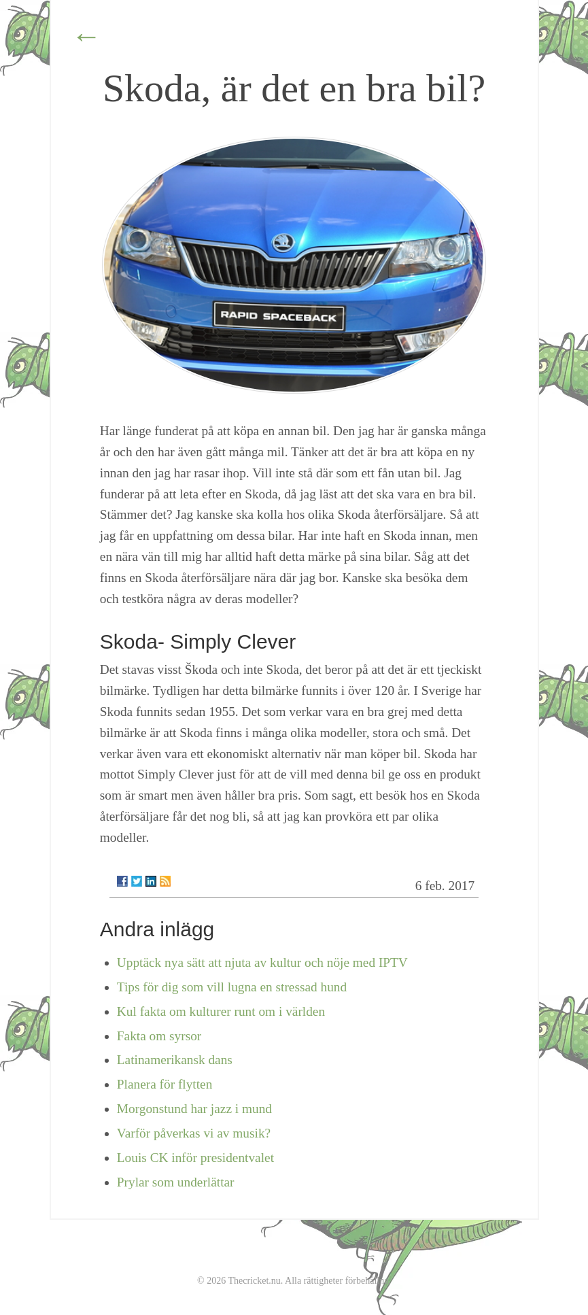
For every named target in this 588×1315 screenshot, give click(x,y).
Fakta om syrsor (159, 1036)
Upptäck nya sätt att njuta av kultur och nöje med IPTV (262, 962)
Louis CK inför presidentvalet (195, 1157)
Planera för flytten (165, 1084)
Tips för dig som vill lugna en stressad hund (232, 987)
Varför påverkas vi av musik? (194, 1133)
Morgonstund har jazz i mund (194, 1108)
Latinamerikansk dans (174, 1060)
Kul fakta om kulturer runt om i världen (221, 1011)
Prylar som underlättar (176, 1182)
